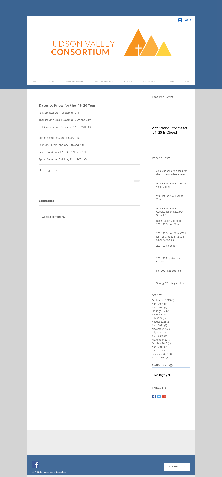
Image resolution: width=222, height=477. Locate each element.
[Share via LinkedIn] (57, 170)
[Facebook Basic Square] (154, 396)
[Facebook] (35, 464)
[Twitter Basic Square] (159, 396)
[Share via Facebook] (40, 170)
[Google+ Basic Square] (164, 396)
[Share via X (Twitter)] (48, 170)
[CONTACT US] (177, 467)
